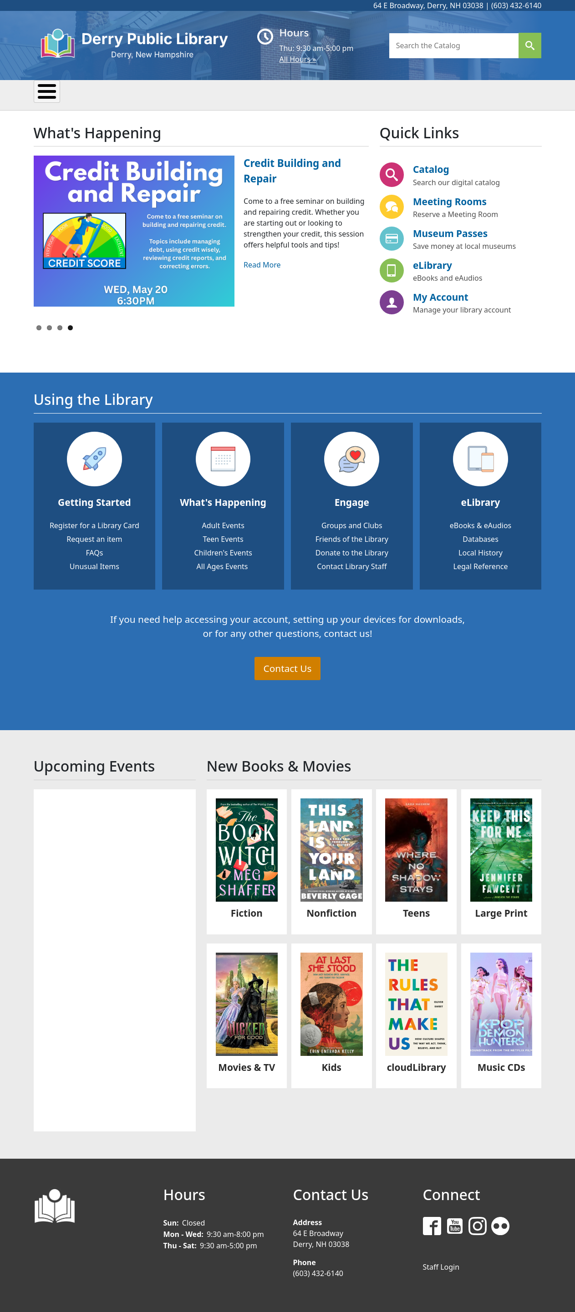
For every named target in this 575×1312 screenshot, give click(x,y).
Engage (352, 501)
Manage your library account (462, 308)
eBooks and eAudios (447, 277)
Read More (262, 263)
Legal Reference (480, 565)
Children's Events (223, 551)
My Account (440, 295)
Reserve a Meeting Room (455, 213)
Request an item (94, 538)
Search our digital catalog (456, 181)
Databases (481, 538)
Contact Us (288, 667)
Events (132, 94)
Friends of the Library (351, 538)
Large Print (501, 912)
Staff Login (441, 1266)
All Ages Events (222, 565)
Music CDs (501, 1066)
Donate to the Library (351, 551)
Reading (190, 94)
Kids (307, 94)
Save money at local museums (464, 245)
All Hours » (298, 59)
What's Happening (223, 501)
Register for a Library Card (94, 524)
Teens (354, 94)
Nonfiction (331, 912)
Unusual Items (94, 565)
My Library (69, 94)
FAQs (94, 551)
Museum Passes (450, 232)
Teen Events (223, 538)
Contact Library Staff (352, 565)
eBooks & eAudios (480, 524)
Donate (408, 94)
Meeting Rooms (450, 200)
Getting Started (94, 501)
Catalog (431, 168)
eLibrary (432, 263)
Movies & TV (246, 1066)
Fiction (247, 912)
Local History (480, 551)
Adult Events (223, 524)
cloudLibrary (416, 1066)
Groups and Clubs (351, 524)
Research (253, 94)
